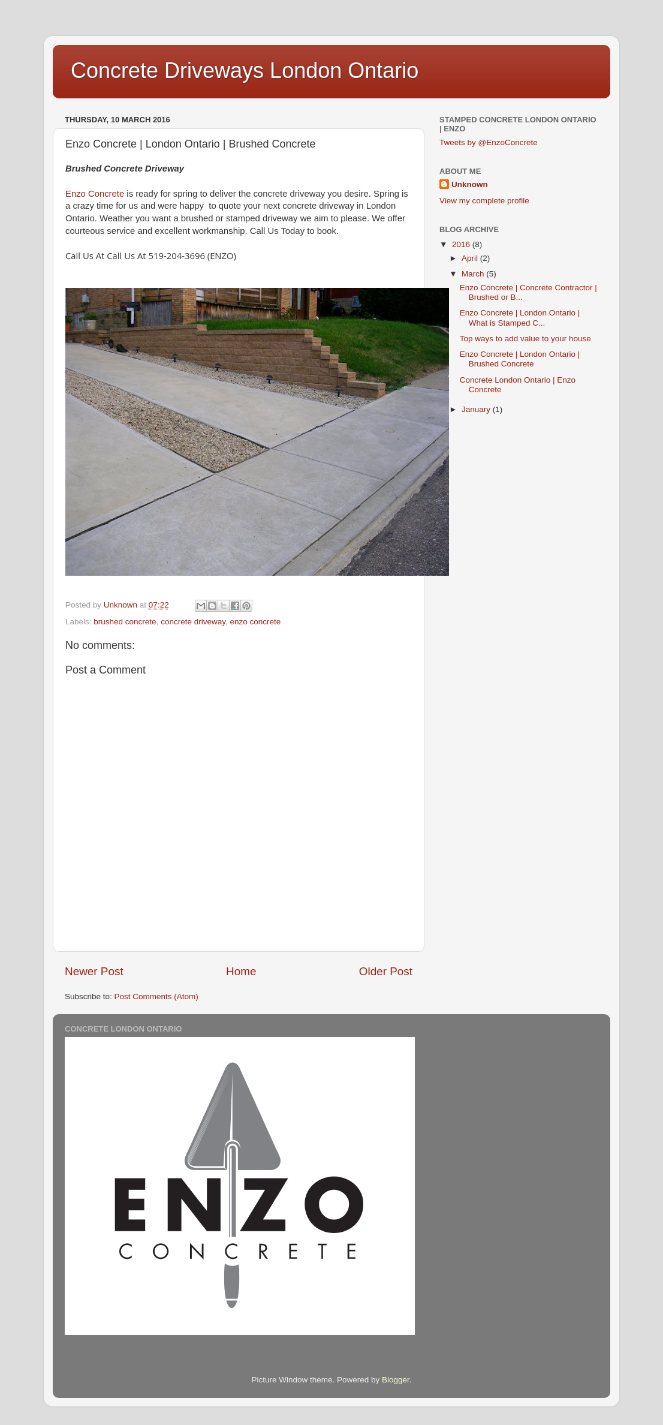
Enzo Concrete (94, 194)
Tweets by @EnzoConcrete (488, 142)
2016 (462, 244)
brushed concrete (125, 621)
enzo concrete (255, 621)
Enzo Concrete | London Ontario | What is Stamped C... (520, 317)
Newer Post (94, 971)
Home (241, 971)
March (474, 273)
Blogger (395, 1379)
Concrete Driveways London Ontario (244, 70)
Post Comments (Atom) (156, 996)
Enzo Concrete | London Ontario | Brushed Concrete (520, 359)
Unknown (469, 184)
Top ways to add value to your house (525, 338)
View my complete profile (484, 200)
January (477, 409)
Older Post (385, 971)
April (471, 258)
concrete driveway (193, 621)
